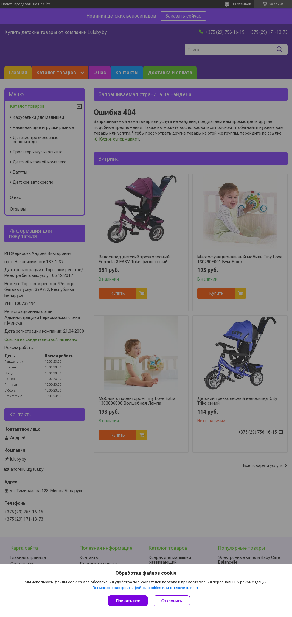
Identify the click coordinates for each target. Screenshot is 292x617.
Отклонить (171, 601)
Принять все (128, 601)
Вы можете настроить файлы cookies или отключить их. (143, 587)
